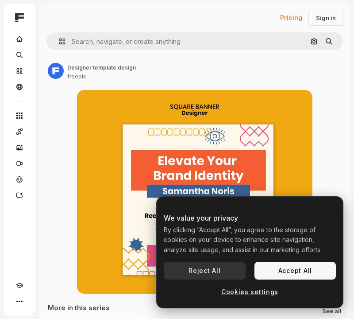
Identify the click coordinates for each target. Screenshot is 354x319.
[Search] (19, 55)
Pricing (291, 17)
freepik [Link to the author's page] (76, 76)
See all (332, 311)
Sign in (326, 17)
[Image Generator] (19, 147)
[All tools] (19, 116)
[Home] (19, 39)
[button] (58, 41)
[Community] (19, 87)
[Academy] (19, 285)
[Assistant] (19, 195)
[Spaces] (19, 131)
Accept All (295, 270)
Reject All (204, 270)
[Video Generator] (19, 163)
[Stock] (19, 71)
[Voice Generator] (19, 179)
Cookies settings (249, 292)
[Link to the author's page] (56, 71)
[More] (19, 301)
